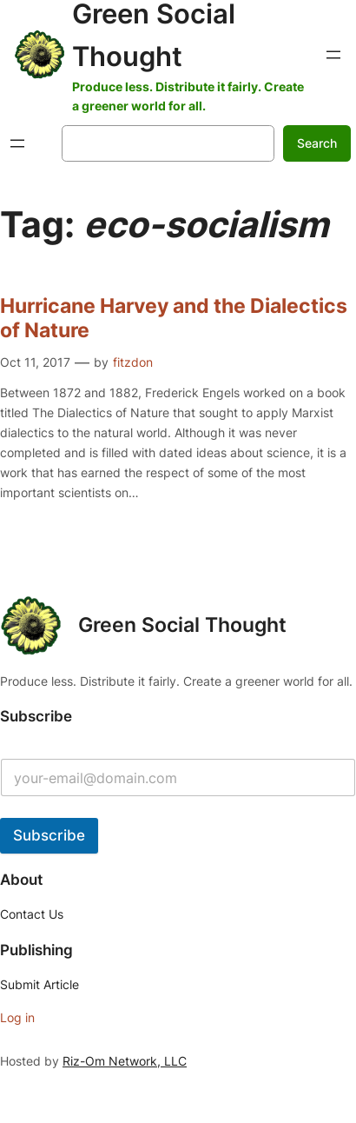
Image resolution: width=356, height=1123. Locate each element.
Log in (17, 1017)
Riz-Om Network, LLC (125, 1060)
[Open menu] (333, 54)
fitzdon (133, 362)
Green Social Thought (182, 625)
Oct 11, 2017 (35, 362)
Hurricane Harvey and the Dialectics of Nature (173, 318)
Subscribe (49, 835)
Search (317, 143)
